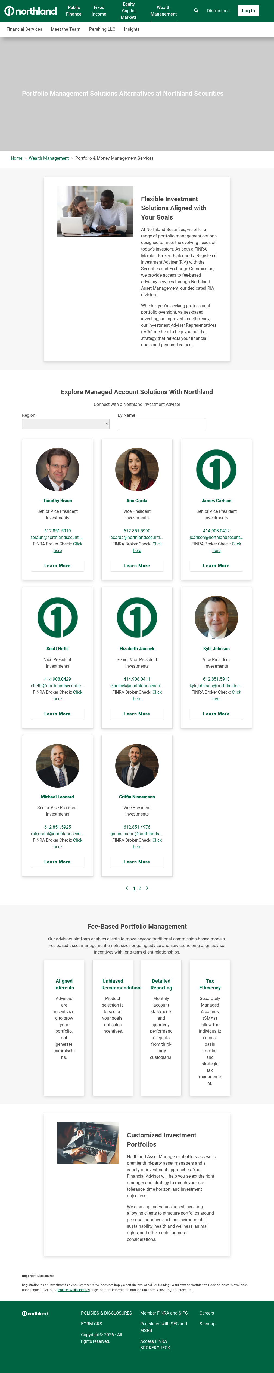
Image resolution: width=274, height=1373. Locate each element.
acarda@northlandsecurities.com (137, 537)
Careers (207, 1313)
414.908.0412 (216, 530)
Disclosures (218, 10)
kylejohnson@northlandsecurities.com (216, 685)
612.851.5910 (216, 679)
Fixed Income (99, 11)
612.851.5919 (57, 530)
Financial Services (24, 29)
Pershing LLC (102, 29)
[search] (195, 11)
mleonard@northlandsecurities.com (57, 833)
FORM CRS (91, 1323)
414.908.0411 (137, 679)
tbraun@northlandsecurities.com (57, 537)
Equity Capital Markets (129, 11)
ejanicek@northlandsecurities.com (137, 685)
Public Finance (74, 11)
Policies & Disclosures (74, 1290)
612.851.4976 (137, 827)
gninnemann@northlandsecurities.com (137, 833)
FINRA (163, 1313)
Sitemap (208, 1323)
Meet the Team (65, 29)
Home (16, 158)
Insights (131, 29)
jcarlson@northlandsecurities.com (216, 537)
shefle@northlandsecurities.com (57, 685)
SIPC (183, 1313)
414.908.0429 (57, 679)
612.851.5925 (57, 827)
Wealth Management (164, 11)
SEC (175, 1323)
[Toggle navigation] (231, 26)
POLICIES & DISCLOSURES (106, 1313)
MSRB (146, 1330)
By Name (126, 415)
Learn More (57, 565)
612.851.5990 (137, 530)
